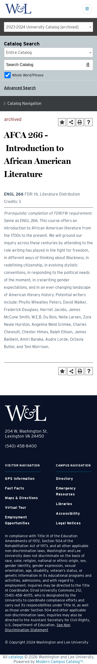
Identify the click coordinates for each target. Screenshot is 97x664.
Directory (64, 479)
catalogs (15, 657)
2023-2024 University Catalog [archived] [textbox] (42, 27)
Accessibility (68, 513)
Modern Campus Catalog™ (59, 661)
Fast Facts (14, 488)
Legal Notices (68, 523)
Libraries (64, 504)
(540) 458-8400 (21, 445)
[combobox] (48, 27)
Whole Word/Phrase (28, 75)
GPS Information (19, 479)
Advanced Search (20, 88)
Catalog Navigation (24, 103)
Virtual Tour (15, 507)
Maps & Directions (21, 498)
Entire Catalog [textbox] (19, 52)
